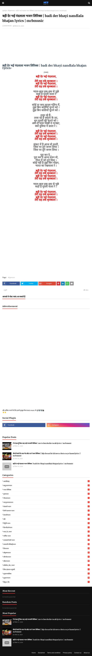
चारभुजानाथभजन (46, 502)
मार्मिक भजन (46, 536)
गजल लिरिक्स (46, 490)
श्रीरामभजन (46, 561)
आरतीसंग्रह (46, 481)
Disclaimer (41, 653)
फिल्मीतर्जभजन (46, 527)
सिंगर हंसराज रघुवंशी (46, 569)
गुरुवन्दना (46, 494)
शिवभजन (46, 548)
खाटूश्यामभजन (46, 485)
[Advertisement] (46, 47)
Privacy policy (67, 653)
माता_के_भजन (46, 532)
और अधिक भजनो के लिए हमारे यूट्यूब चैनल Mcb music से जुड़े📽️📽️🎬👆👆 (23, 411)
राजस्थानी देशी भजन (46, 540)
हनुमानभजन (46, 578)
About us (87, 653)
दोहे (46, 519)
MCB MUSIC (8, 26)
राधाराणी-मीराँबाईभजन (46, 544)
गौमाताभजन (46, 498)
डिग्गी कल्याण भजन (46, 511)
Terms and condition (53, 653)
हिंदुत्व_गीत (46, 582)
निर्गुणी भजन (46, 523)
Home (34, 653)
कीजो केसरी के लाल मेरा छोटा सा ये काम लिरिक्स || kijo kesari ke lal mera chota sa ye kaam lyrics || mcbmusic (47, 454)
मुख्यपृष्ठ (4, 11)
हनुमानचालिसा (46, 574)
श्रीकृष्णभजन (11, 11)
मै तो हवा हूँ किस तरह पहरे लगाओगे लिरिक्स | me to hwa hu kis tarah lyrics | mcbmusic (42, 443)
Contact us (77, 653)
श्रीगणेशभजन (46, 557)
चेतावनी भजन (46, 506)
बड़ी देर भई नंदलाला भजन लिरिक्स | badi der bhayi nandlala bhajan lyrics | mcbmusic (43, 464)
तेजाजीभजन (46, 515)
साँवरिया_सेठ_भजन (46, 565)
